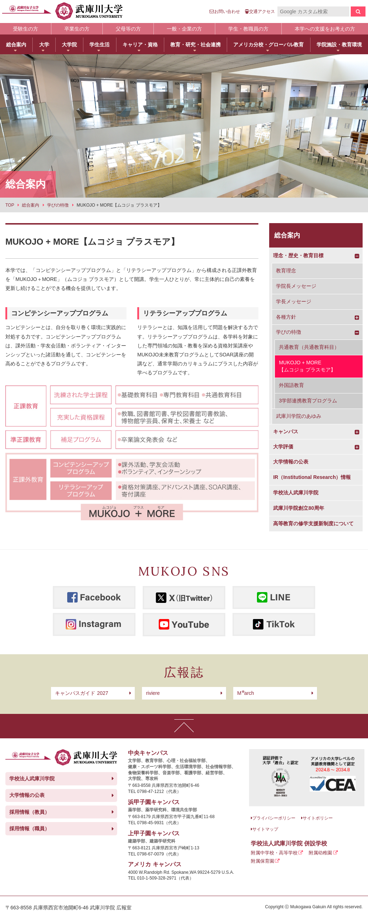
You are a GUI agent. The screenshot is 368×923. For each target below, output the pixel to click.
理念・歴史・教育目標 (298, 255)
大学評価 (283, 446)
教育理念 (286, 270)
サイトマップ (265, 829)
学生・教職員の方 (248, 29)
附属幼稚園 (320, 852)
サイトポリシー (318, 818)
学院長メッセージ (296, 286)
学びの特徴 (288, 332)
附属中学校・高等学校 (274, 852)
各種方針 (286, 317)
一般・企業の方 (184, 29)
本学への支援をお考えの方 (325, 29)
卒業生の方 (76, 29)
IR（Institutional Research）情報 (312, 477)
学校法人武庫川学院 (295, 492)
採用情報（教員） (29, 812)
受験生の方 (25, 29)
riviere (153, 693)
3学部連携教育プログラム (308, 400)
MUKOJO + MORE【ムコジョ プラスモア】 (307, 366)
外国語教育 (291, 385)
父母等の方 (128, 29)
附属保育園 (262, 861)
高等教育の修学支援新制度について (313, 523)
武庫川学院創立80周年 (298, 508)
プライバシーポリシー (273, 818)
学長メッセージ (293, 301)
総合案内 (287, 235)
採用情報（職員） (29, 828)
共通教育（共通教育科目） (309, 347)
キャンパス (285, 431)
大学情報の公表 (290, 462)
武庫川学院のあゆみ (298, 416)
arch (245, 693)
